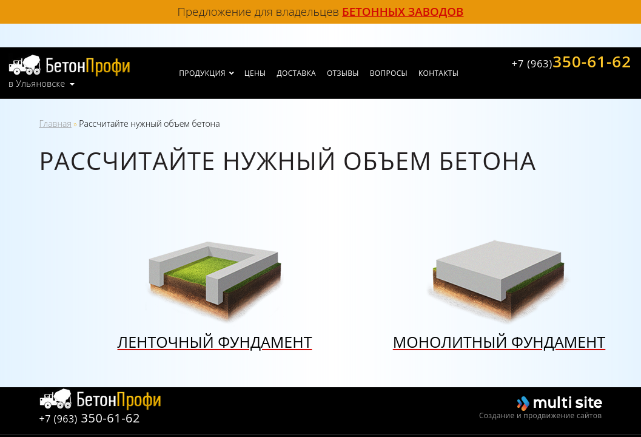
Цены (255, 73)
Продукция (202, 73)
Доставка (296, 73)
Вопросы (389, 73)
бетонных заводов (402, 11)
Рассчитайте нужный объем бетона (149, 123)
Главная (55, 123)
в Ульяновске (36, 83)
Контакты (438, 73)
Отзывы (343, 73)
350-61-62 (571, 61)
